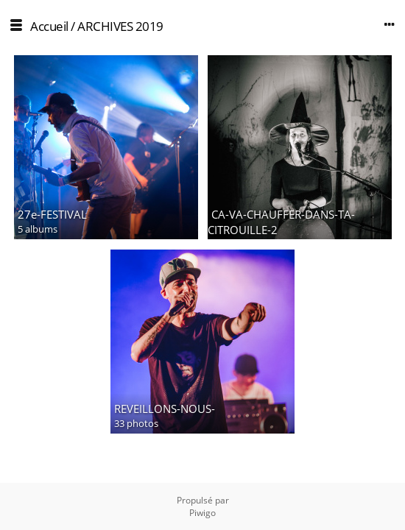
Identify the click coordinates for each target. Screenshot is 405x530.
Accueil (49, 26)
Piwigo (202, 512)
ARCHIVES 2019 (120, 26)
